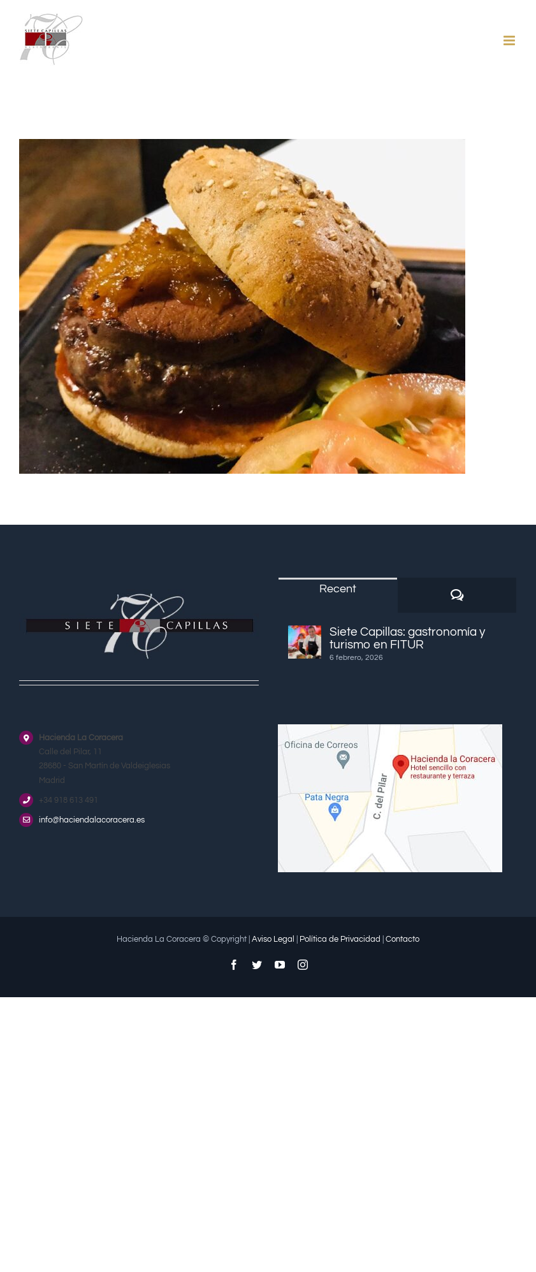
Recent (337, 589)
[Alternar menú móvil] (510, 40)
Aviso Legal (273, 939)
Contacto (402, 939)
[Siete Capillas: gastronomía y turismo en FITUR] (304, 642)
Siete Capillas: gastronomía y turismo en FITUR (407, 638)
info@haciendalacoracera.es (92, 819)
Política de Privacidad (340, 939)
